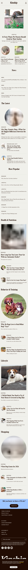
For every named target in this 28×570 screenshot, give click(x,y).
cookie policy (21, 562)
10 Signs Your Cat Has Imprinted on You (10, 207)
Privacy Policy (5, 513)
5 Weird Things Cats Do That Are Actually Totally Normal (15, 338)
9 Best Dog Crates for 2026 (10, 467)
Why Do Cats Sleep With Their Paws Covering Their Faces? (14, 147)
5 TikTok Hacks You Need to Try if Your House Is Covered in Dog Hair (13, 397)
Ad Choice (3, 520)
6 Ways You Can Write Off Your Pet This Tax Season (16, 409)
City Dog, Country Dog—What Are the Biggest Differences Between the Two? (13, 132)
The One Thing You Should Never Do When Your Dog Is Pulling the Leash (16, 350)
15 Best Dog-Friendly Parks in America (15, 159)
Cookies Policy (5, 524)
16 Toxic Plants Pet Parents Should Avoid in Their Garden (14, 38)
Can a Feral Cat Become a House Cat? (7, 60)
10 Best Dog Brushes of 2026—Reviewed (15, 490)
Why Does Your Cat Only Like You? (9, 178)
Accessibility (4, 530)
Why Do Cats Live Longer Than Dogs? (16, 280)
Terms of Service (5, 511)
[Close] (26, 561)
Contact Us (4, 534)
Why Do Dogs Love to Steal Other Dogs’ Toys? (12, 326)
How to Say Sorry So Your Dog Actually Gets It (12, 185)
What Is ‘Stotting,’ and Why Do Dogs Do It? (21, 60)
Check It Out (14, 505)
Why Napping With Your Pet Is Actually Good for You (15, 421)
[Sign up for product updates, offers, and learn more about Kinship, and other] (25, 539)
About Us (3, 532)
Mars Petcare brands (16, 542)
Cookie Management (6, 522)
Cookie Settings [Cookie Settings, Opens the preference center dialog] (14, 567)
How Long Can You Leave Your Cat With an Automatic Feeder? (13, 256)
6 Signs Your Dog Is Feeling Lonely (9, 213)
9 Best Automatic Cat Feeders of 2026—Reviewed (16, 478)
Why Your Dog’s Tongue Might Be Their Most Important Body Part (15, 268)
